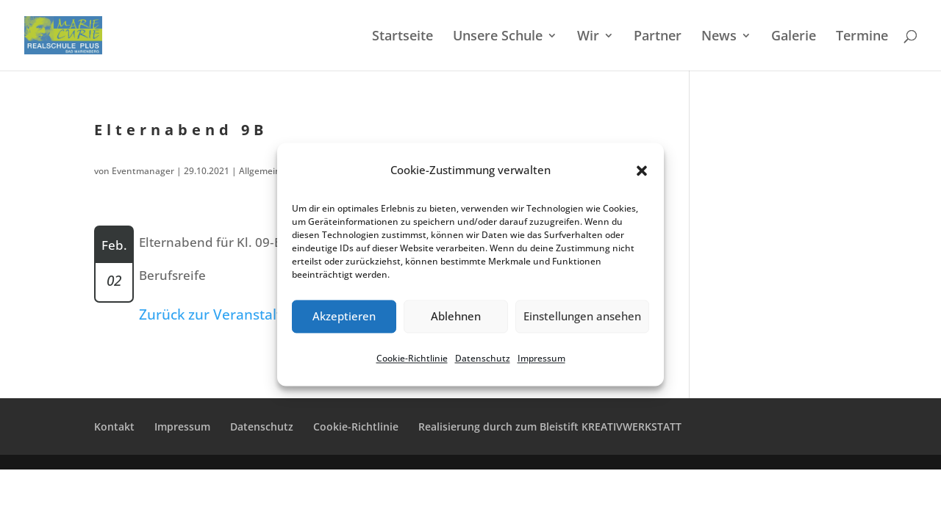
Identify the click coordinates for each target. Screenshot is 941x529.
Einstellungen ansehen (582, 316)
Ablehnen (456, 316)
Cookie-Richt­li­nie (412, 358)
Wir (588, 37)
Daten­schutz (482, 358)
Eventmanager (143, 171)
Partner (657, 37)
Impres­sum (541, 358)
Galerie (793, 37)
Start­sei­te (402, 37)
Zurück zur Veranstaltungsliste (239, 314)
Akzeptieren (344, 316)
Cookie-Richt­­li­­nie (355, 426)
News (719, 37)
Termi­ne (862, 37)
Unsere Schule (498, 37)
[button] (641, 170)
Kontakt (114, 426)
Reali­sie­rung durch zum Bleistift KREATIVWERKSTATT (549, 426)
